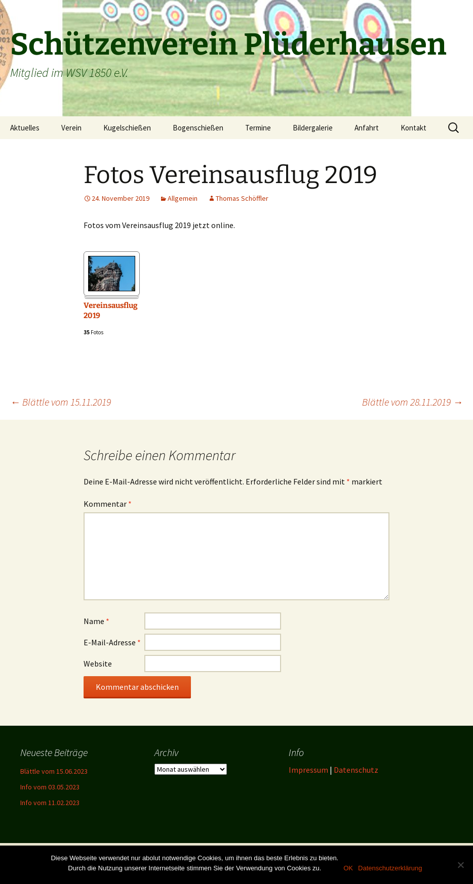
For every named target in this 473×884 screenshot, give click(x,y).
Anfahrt (366, 127)
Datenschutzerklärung (390, 868)
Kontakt (413, 127)
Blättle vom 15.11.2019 (60, 401)
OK (348, 868)
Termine (258, 127)
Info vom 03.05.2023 (50, 786)
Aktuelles (25, 127)
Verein (71, 127)
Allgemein (183, 198)
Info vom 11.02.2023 (50, 802)
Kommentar (108, 504)
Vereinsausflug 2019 (111, 310)
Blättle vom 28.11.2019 (412, 401)
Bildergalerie (313, 127)
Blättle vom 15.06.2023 (54, 771)
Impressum (308, 770)
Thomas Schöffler (242, 198)
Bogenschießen (198, 127)
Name (96, 621)
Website (98, 663)
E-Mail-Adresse (112, 642)
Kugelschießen (127, 127)
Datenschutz (356, 770)
